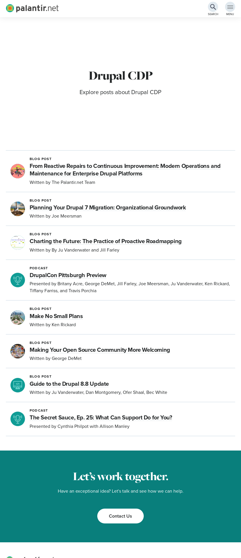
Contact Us (120, 516)
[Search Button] (213, 7)
